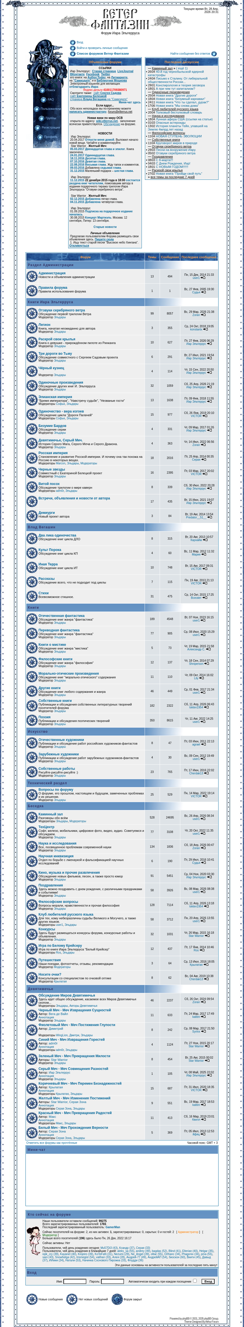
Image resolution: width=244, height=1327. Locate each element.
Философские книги (55, 659)
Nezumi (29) (121, 1254)
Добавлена (93, 198)
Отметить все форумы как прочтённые (51, 1142)
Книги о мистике (52, 645)
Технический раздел (47, 783)
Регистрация (47, 127)
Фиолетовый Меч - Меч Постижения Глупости (76, 1025)
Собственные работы (56, 769)
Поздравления (50, 885)
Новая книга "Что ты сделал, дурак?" (178, 102)
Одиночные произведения (60, 382)
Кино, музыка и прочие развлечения (69, 873)
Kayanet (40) (68, 1254)
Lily (196, 678)
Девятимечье (40, 989)
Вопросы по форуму (55, 790)
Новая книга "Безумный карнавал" (177, 99)
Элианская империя (55, 397)
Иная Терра (48, 564)
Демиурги (46, 513)
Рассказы (46, 579)
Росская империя (53, 453)
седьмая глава (110, 167)
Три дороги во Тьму (55, 354)
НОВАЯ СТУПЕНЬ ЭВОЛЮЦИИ (175, 136)
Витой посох (49, 484)
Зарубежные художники (58, 754)
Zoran (196, 315)
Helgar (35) (206, 1251)
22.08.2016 (77, 164)
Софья (60, 403)
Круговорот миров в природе (172, 143)
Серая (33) (143, 1247)
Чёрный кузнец (51, 368)
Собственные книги (55, 701)
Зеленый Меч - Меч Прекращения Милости (74, 1056)
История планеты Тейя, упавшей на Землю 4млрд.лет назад (177, 127)
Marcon (60, 463)
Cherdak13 (196, 773)
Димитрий (56, 1028)
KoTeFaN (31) (103, 1254)
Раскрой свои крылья (56, 339)
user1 (196, 277)
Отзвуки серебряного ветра (172, 153)
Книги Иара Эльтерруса (50, 302)
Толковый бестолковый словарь (175, 112)
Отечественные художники (61, 740)
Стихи (43, 593)
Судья (196, 292)
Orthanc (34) (172, 1254)
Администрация (51, 273)
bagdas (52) (159, 1251)
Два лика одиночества (57, 535)
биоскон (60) (177, 1257)
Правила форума (52, 288)
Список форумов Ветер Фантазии (99, 53)
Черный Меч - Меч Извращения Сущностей (74, 1010)
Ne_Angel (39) (140, 1254)
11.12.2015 (77, 180)
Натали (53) (73, 1260)
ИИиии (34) (56, 1260)
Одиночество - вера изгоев (61, 411)
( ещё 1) (168, 68)
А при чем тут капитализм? (171, 88)
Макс (52, 1116)
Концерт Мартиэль (98, 217)
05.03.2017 (77, 149)
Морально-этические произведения (68, 674)
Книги (33, 608)
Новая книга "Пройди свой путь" (175, 173)
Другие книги (49, 688)
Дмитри (74, 1035)
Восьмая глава (95, 164)
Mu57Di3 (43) (109, 1247)
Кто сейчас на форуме (49, 1215)
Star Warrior (196, 935)
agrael (196, 744)
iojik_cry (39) (50, 1254)
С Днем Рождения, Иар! (169, 163)
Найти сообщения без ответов (193, 53)
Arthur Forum (212, 1321)
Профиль (47, 136)
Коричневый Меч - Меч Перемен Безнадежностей (79, 1083)
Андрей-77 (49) (136, 1257)
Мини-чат (36, 1150)
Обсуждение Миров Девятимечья (66, 995)
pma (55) (206, 1254)
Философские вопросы (58, 902)
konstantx (196, 329)
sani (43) (47, 1257)
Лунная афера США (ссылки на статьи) (180, 119)
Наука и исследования (57, 843)
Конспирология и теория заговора (176, 85)
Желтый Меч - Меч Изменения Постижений (74, 1098)
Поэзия (44, 717)
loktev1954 (196, 707)
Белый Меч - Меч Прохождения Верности (73, 1128)
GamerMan (113, 1227)
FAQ (47, 99)
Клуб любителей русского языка (65, 914)
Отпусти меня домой (99, 139)
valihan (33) (103, 1257)
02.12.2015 (77, 198)
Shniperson (196, 663)
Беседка (35, 806)
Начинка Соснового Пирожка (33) (104, 1260)
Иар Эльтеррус (196, 343)
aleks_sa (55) (125, 1251)
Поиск (47, 90)
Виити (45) (194, 1257)
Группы (47, 118)
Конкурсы (46, 929)
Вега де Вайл (58, 1014)
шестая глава (123, 170)
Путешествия (49, 960)
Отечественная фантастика (61, 616)
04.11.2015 (77, 202)
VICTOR (196, 416)
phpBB (185, 1318)
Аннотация (46, 1017)
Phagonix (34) (190, 1254)
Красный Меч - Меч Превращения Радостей (75, 1113)
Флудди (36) (136, 1260)
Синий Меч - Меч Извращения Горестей (71, 1040)
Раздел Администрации (50, 265)
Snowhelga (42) (65, 1257)
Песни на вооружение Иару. (172, 149)
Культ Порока (49, 550)
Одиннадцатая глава (99, 155)
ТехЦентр (46, 827)
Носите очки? (49, 974)
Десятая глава (95, 158)
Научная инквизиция (56, 856)
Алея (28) (118, 1257)
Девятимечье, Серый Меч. (60, 440)
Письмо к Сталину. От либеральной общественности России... (177, 80)
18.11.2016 (77, 158)
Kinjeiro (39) (85, 1254)
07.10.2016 (77, 161)
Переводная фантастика (59, 630)
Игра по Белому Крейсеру (60, 946)
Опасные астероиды (167, 122)
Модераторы (88, 463)
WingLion (62, 1035)
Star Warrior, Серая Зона (68, 1102)
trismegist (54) (85, 1257)
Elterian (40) (190, 1251)
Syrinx (196, 1031)
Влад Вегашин (41, 527)
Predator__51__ (196, 517)
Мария (196, 554)
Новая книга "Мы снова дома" (173, 105)
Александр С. (196, 649)
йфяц (196, 1134)
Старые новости (104, 226)
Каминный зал (50, 814)
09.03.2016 (77, 167)
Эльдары (60, 317)
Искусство (37, 732)
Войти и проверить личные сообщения (99, 48)
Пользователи (47, 108)
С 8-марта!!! (160, 160)
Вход (76, 42)
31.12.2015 (77, 170)
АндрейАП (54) (157, 1257)
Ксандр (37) (126, 1247)
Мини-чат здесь (130, 102)
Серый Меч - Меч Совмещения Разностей (73, 1069)
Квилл (196, 1119)
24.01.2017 (77, 155)
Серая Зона (64, 1108)
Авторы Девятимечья (83, 1005)
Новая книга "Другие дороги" (172, 95)
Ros (58, 952)
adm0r (60, 490)
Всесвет (196, 597)
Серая (196, 459)
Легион (44, 325)
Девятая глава (95, 161)
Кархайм (196, 540)
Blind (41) (174, 1251)
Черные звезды (51, 469)
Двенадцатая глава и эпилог (105, 149)
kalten (196, 1016)
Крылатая (196, 964)
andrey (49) (143, 1251)
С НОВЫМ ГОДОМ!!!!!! (168, 166)
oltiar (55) (156, 1254)
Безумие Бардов (52, 426)
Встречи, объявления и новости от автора (74, 498)
